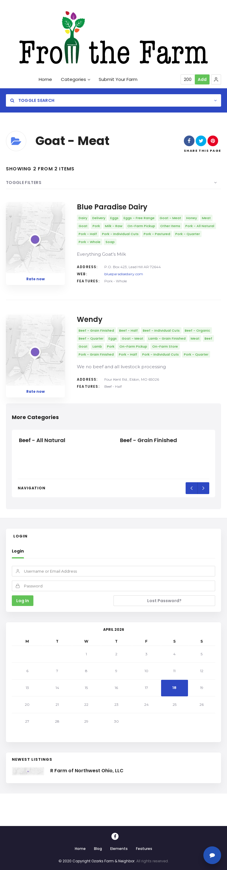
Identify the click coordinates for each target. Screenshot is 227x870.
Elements (119, 848)
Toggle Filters (23, 182)
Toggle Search (32, 100)
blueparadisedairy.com (123, 274)
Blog (98, 848)
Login (18, 551)
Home (80, 848)
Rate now (35, 278)
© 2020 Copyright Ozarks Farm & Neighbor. (97, 861)
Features (144, 848)
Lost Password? (164, 601)
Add (202, 79)
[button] (216, 79)
